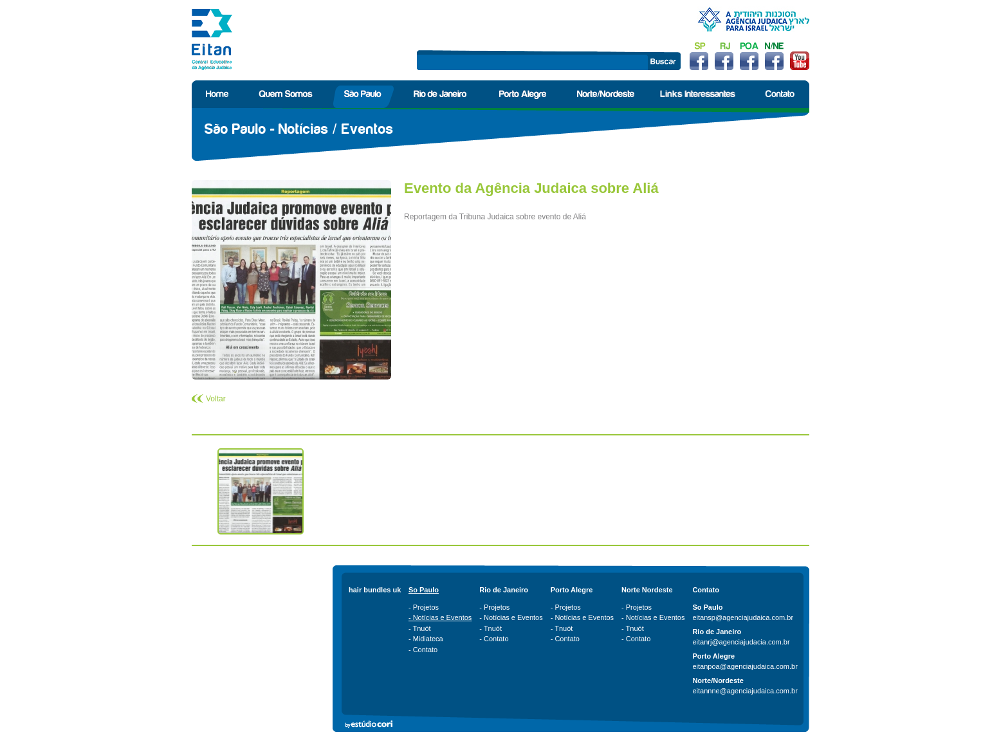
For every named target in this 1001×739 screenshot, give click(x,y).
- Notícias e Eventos (440, 617)
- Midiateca (426, 639)
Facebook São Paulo (699, 56)
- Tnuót (420, 628)
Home (218, 94)
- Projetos (424, 607)
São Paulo (364, 94)
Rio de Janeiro (441, 94)
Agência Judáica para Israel (753, 19)
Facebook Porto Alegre (749, 56)
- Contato (423, 649)
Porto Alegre (524, 94)
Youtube (799, 56)
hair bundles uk (375, 590)
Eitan (212, 39)
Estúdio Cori (371, 724)
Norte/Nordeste (605, 94)
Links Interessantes (697, 94)
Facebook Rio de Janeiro (724, 56)
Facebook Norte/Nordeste (774, 56)
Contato (778, 94)
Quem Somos (287, 94)
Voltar (216, 398)
